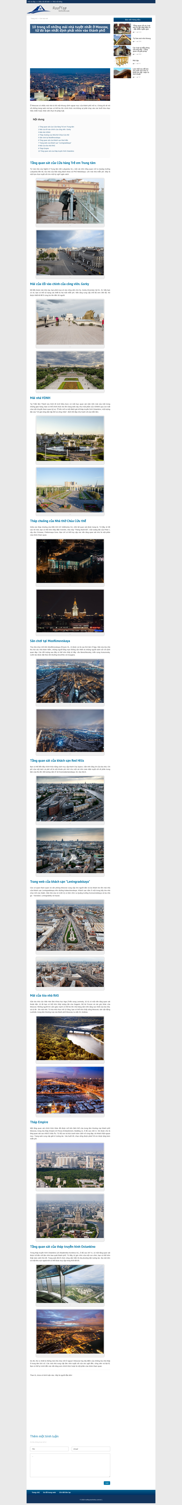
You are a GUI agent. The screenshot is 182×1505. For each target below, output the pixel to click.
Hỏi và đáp (32, 2)
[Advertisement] (70, 49)
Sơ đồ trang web (49, 1492)
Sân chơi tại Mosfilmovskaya (49, 138)
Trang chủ (36, 1492)
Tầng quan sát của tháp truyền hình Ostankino (56, 151)
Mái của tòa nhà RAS (46, 146)
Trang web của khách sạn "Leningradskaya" (54, 143)
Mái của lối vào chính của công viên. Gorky (54, 129)
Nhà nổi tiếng (57, 2)
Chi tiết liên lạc (65, 1492)
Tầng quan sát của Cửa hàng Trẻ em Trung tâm (56, 127)
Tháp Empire (43, 148)
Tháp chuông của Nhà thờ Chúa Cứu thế (53, 135)
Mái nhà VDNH (44, 132)
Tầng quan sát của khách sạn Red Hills (53, 140)
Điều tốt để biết (44, 2)
